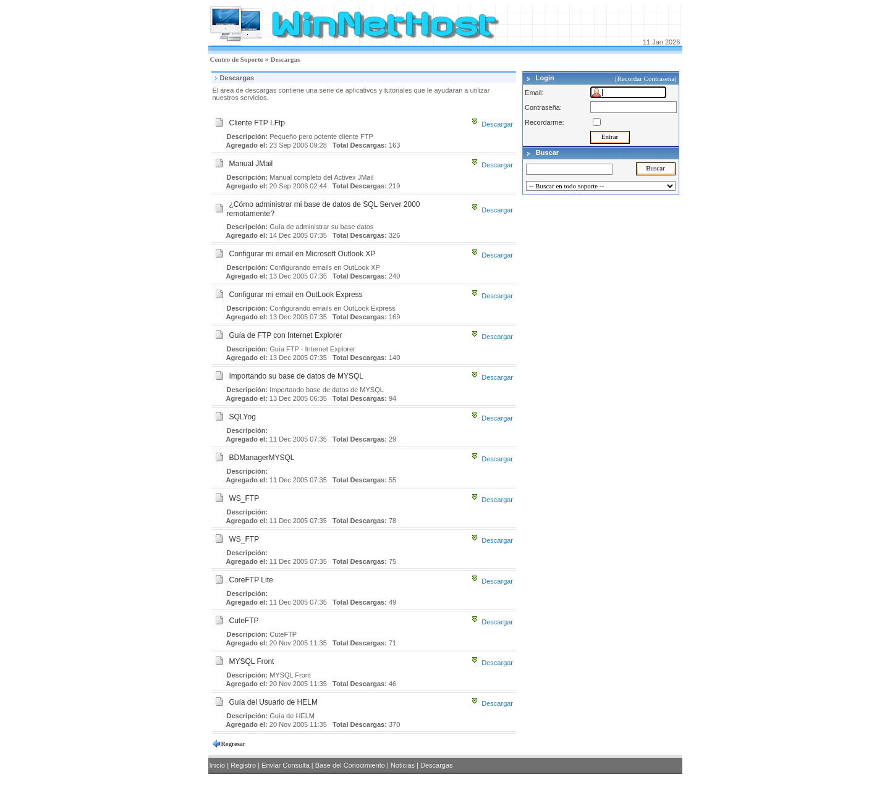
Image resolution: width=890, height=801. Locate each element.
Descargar (497, 124)
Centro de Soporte (236, 59)
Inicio (218, 765)
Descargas (285, 59)
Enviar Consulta (285, 765)
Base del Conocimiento (350, 765)
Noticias (403, 765)
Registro (243, 765)
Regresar (233, 743)
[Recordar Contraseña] (647, 78)
